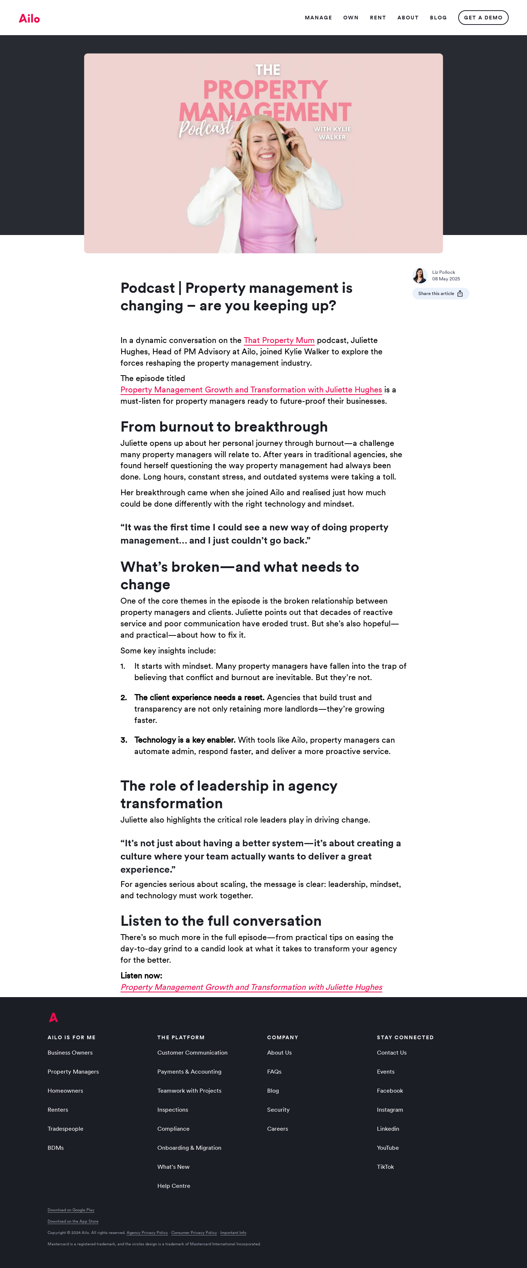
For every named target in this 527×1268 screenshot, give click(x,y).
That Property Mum (279, 340)
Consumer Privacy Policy (194, 1232)
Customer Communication (192, 1052)
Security (278, 1109)
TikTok (385, 1166)
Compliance (173, 1128)
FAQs (274, 1071)
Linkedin (388, 1128)
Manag (318, 17)
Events (386, 1071)
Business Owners (70, 1052)
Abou (407, 17)
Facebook (390, 1090)
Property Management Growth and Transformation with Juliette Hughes (251, 389)
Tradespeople (65, 1128)
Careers (277, 1128)
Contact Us (392, 1052)
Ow (350, 17)
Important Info (233, 1232)
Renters (58, 1109)
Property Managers (73, 1071)
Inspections (172, 1109)
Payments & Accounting (189, 1071)
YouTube (388, 1147)
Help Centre (173, 1185)
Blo (438, 17)
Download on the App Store (73, 1221)
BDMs (56, 1147)
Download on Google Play (71, 1210)
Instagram (390, 1109)
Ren (378, 17)
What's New (173, 1166)
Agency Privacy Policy (147, 1232)
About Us (279, 1052)
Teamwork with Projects (189, 1090)
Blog (273, 1090)
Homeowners (65, 1090)
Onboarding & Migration (189, 1147)
